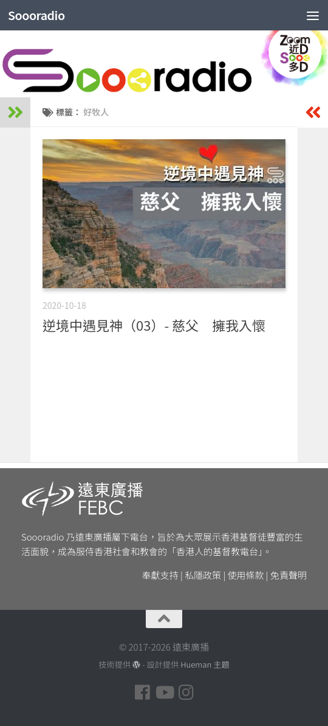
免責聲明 (288, 575)
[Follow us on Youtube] (164, 692)
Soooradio (38, 15)
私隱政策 (203, 575)
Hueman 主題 (204, 664)
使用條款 (246, 575)
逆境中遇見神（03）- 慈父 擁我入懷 (154, 324)
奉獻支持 (160, 575)
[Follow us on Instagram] (185, 692)
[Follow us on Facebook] (142, 692)
